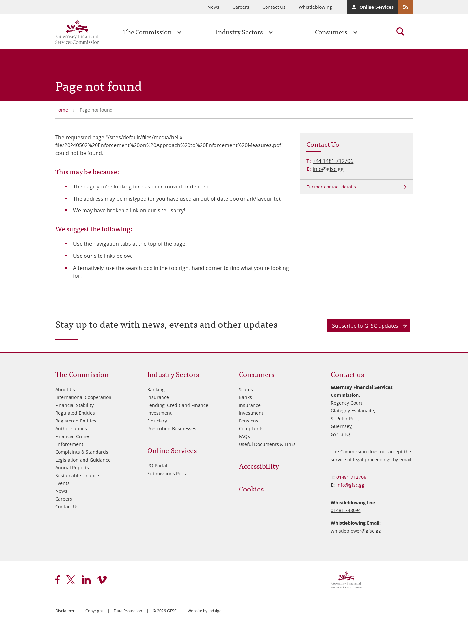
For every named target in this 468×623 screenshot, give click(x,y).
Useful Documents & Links (267, 444)
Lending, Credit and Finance (177, 405)
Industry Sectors (239, 31)
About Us (65, 389)
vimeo (102, 580)
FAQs (244, 436)
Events (62, 483)
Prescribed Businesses (171, 428)
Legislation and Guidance (82, 460)
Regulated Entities (75, 413)
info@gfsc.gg (328, 169)
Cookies (251, 488)
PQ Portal (157, 466)
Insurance (158, 397)
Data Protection (128, 610)
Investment (159, 413)
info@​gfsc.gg (350, 485)
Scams (246, 389)
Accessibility (259, 465)
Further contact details (331, 187)
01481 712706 (351, 477)
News (213, 7)
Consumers (331, 31)
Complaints (251, 428)
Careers (240, 7)
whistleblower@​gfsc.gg (356, 531)
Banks (245, 397)
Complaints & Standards (81, 452)
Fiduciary (157, 421)
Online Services (376, 7)
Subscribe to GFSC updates (365, 325)
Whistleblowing (315, 7)
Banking (156, 389)
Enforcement (69, 444)
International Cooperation (83, 397)
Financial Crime (72, 436)
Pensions (248, 421)
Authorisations (71, 428)
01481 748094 (346, 510)
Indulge (215, 610)
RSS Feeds (405, 7)
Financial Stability (74, 405)
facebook (57, 579)
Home (61, 110)
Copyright (94, 610)
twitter (70, 579)
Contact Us (274, 7)
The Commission (147, 31)
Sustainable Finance (77, 475)
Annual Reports (72, 467)
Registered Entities (75, 421)
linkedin (86, 579)
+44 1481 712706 (333, 161)
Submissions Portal (168, 473)
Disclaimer (65, 610)
